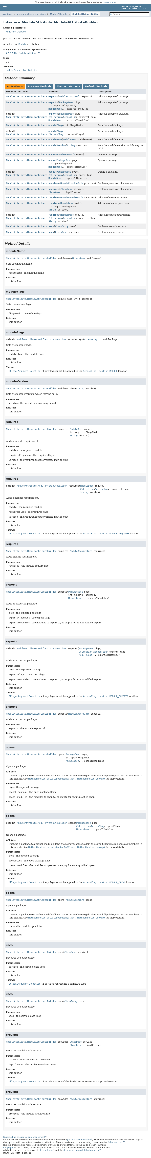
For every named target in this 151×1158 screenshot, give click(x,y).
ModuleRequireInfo (71, 197)
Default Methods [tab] (96, 86)
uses (51, 226)
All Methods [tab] (15, 86)
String (71, 145)
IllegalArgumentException (24, 371)
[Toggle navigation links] (4, 7)
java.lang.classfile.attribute (31, 14)
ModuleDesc (55, 108)
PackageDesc (66, 102)
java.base (7, 14)
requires (53, 197)
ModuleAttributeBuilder (86, 14)
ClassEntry (61, 226)
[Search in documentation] (129, 14)
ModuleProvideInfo (71, 183)
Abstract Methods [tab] (68, 86)
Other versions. (115, 1142)
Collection (55, 117)
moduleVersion (57, 145)
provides (53, 183)
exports (53, 96)
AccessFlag (69, 117)
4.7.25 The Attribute (22, 53)
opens (51, 154)
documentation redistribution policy (81, 1150)
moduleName (55, 139)
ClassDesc (66, 189)
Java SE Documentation (79, 1140)
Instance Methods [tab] (39, 86)
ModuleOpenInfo (65, 154)
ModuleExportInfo (69, 96)
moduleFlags (55, 125)
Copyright (8, 1147)
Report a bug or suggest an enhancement (24, 1137)
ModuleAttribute (58, 14)
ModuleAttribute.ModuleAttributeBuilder (31, 96)
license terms (109, 2)
